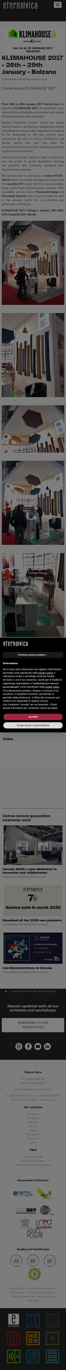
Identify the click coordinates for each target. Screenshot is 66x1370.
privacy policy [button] (45, 672)
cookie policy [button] (52, 686)
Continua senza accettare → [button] (33, 654)
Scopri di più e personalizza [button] (33, 725)
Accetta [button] (33, 716)
